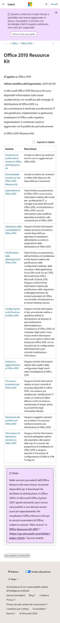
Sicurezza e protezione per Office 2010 (12, 384)
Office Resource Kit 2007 (23, 529)
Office (15, 43)
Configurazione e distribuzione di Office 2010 (12, 312)
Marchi (9, 613)
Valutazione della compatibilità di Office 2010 (13, 230)
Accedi (54, 4)
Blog (31, 595)
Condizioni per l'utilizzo (17, 608)
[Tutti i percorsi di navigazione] (6, 43)
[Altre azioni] (53, 43)
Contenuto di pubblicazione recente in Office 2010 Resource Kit (13, 161)
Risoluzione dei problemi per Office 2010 (12, 420)
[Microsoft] (30, 4)
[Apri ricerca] (46, 4)
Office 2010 (26, 43)
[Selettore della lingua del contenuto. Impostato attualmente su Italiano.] (13, 571)
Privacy (9, 599)
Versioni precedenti (15, 595)
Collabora (44, 595)
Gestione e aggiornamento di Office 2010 (12, 365)
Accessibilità (38, 608)
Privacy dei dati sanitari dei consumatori (25, 604)
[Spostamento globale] (3, 4)
